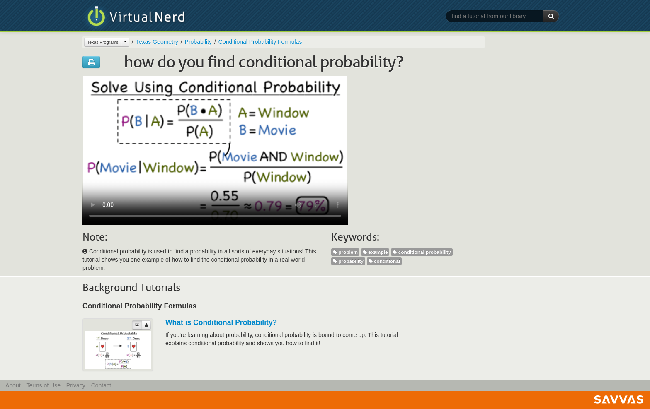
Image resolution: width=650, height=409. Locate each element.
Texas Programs (103, 42)
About (13, 385)
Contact (101, 385)
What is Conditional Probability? (221, 322)
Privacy (75, 385)
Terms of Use (43, 385)
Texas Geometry (157, 41)
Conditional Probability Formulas (260, 41)
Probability (198, 41)
